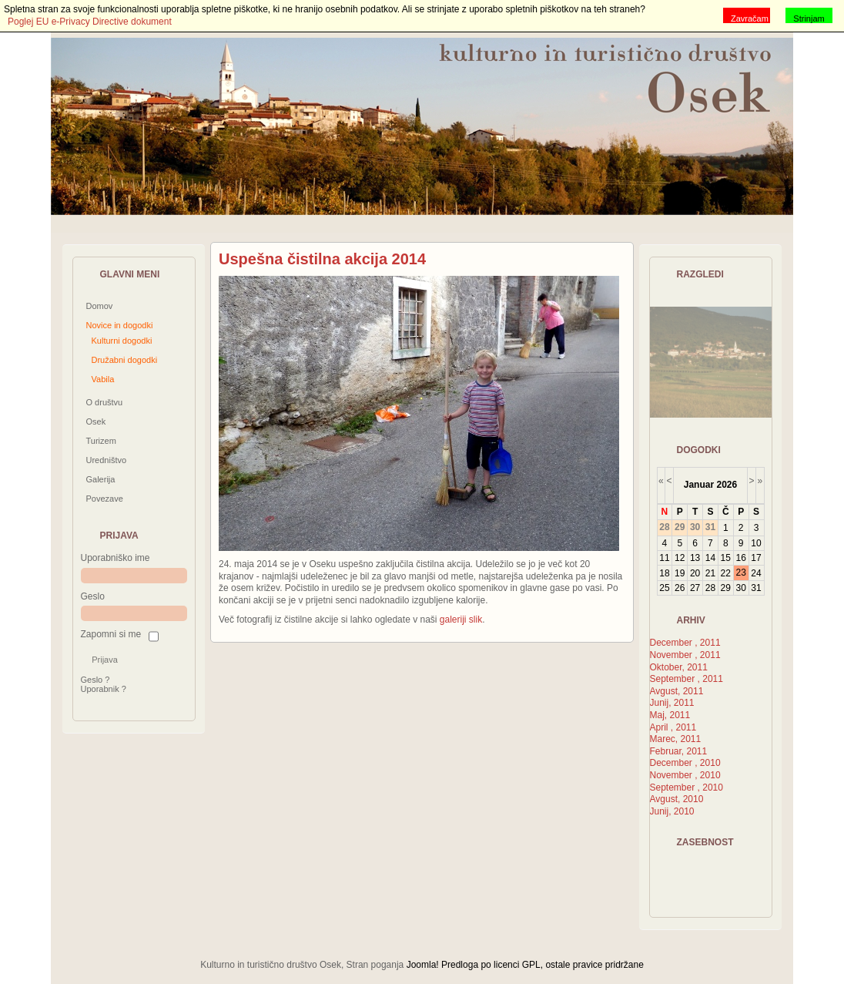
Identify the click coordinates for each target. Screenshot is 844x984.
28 (710, 588)
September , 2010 (686, 787)
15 (726, 557)
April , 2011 (673, 727)
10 (756, 543)
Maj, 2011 (670, 715)
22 (726, 573)
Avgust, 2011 (677, 691)
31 (756, 588)
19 (680, 573)
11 (664, 557)
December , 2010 (685, 762)
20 (695, 573)
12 (680, 557)
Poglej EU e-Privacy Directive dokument (90, 21)
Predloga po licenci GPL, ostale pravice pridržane (542, 964)
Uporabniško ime (115, 557)
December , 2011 (685, 642)
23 (740, 572)
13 (695, 557)
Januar (699, 484)
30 (740, 588)
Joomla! (423, 964)
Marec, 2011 (676, 739)
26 (680, 588)
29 (726, 588)
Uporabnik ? (103, 689)
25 (664, 588)
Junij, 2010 (672, 811)
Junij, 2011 (672, 702)
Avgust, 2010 (677, 799)
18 (664, 573)
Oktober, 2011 (679, 667)
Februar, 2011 (679, 751)
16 (740, 557)
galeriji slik (461, 619)
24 (756, 573)
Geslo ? (95, 679)
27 (695, 588)
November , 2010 (685, 775)
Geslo (93, 596)
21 (710, 573)
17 (756, 557)
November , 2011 (685, 655)
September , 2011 (686, 678)
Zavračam (750, 18)
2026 (726, 484)
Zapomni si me (111, 634)
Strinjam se (808, 18)
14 (710, 557)
